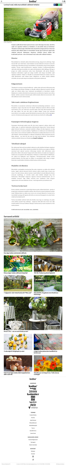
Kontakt (33, 453)
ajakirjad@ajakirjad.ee (33, 464)
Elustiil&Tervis (33, 430)
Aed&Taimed (33, 420)
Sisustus (33, 417)
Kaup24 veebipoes (38, 138)
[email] (61, 5)
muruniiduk (26, 209)
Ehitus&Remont (33, 422)
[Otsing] (63, 1)
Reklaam (33, 451)
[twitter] (57, 5)
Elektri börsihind (33, 444)
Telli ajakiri (33, 442)
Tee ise (33, 428)
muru (31, 209)
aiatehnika (35, 209)
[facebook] (55, 5)
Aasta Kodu (33, 433)
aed (22, 209)
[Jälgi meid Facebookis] (33, 460)
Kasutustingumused (33, 439)
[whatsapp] (59, 5)
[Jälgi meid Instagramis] (33, 457)
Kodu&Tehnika (33, 415)
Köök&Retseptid (33, 425)
